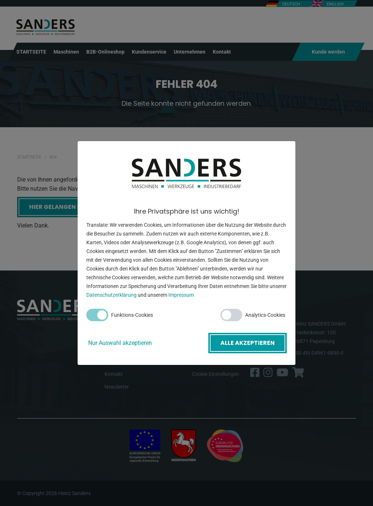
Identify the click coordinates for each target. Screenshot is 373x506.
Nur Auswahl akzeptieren (120, 342)
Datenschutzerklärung (111, 295)
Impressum (181, 295)
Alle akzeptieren (247, 343)
